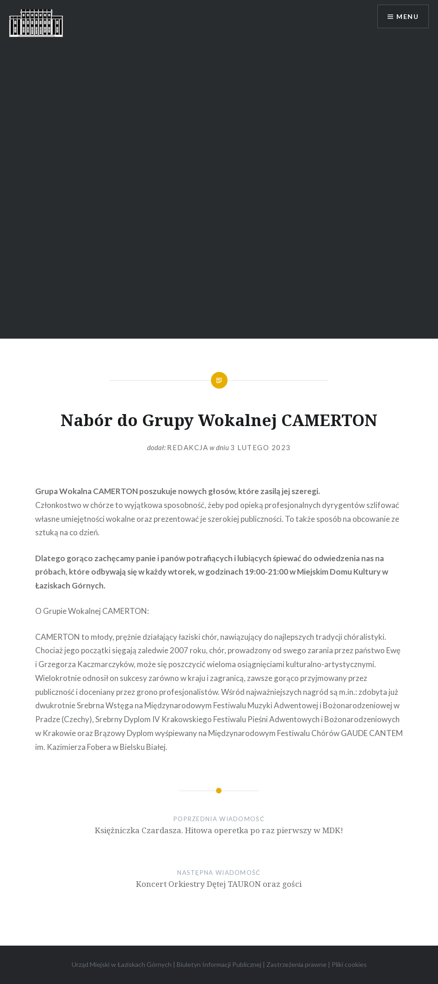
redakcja (187, 447)
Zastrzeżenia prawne (296, 964)
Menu (407, 16)
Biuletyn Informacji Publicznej (219, 964)
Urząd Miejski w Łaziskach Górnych (122, 964)
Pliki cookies (349, 964)
